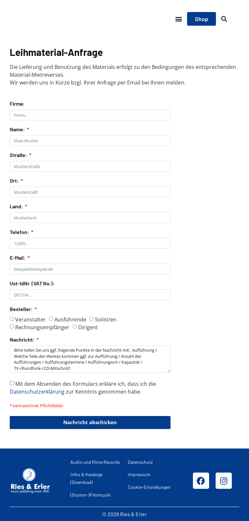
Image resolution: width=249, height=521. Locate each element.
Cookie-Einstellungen (149, 486)
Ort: (15, 181)
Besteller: (22, 309)
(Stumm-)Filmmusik (90, 494)
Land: (17, 206)
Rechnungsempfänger (42, 327)
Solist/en (105, 319)
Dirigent (88, 327)
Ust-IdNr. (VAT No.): (32, 283)
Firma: (17, 104)
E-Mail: (18, 258)
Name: (18, 129)
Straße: (19, 155)
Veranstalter (30, 319)
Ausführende (70, 319)
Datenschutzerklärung (37, 391)
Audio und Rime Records (95, 461)
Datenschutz (140, 461)
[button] (178, 19)
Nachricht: (23, 340)
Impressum (139, 474)
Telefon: (20, 232)
